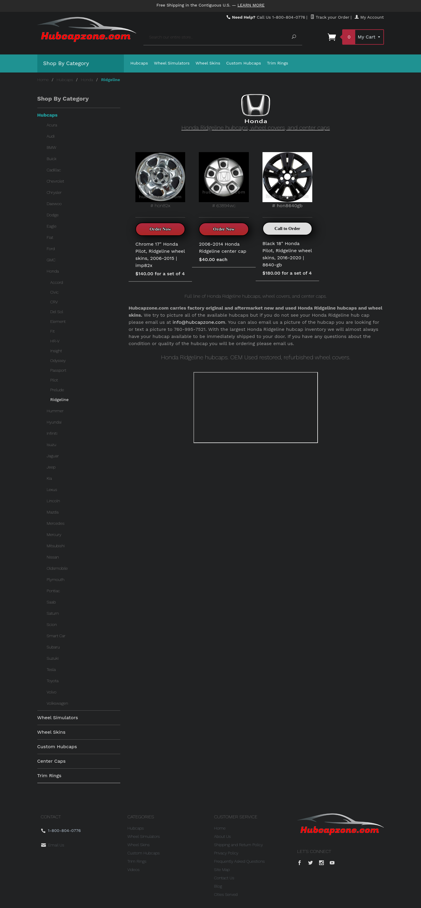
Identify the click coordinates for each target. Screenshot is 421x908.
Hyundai (54, 422)
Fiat (50, 237)
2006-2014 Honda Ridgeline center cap (222, 247)
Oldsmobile (57, 568)
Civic (54, 292)
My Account (369, 17)
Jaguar (53, 455)
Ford (51, 248)
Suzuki (53, 658)
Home (43, 79)
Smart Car (56, 635)
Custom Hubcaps (243, 63)
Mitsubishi (56, 545)
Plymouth (56, 579)
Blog (218, 886)
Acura (52, 125)
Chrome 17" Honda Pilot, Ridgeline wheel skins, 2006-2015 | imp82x (160, 254)
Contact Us (224, 877)
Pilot (54, 380)
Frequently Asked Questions (239, 861)
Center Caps (51, 761)
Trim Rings (277, 63)
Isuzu (51, 444)
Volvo (52, 692)
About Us (222, 836)
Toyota (53, 680)
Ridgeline (59, 399)
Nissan (53, 557)
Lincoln (53, 500)
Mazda (53, 512)
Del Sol (56, 311)
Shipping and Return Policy (238, 844)
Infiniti (52, 433)
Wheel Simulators (172, 63)
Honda (87, 79)
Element (58, 321)
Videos (133, 869)
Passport (58, 370)
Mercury (54, 534)
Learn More (251, 5)
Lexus (52, 489)
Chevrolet (55, 181)
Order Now (160, 229)
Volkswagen (57, 703)
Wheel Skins (208, 63)
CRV (54, 302)
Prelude (57, 389)
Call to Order (287, 228)
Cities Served (226, 894)
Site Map (222, 869)
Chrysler (54, 192)
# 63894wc (224, 180)
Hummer (55, 410)
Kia (49, 478)
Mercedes (56, 523)
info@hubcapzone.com (199, 322)
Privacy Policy (226, 853)
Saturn (53, 613)
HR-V (55, 341)
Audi (51, 136)
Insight (56, 350)
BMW (51, 147)
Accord (56, 282)
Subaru (53, 647)
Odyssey (58, 360)
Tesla (51, 669)
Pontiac (53, 590)
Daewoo (54, 203)
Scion (52, 624)
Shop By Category (66, 63)
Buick (52, 158)
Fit (52, 331)
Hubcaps (139, 63)
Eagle (52, 226)
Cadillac (54, 170)
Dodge (53, 214)
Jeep (51, 467)
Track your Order (329, 17)
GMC (51, 259)
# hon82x (160, 180)
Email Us (56, 845)
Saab (51, 602)
